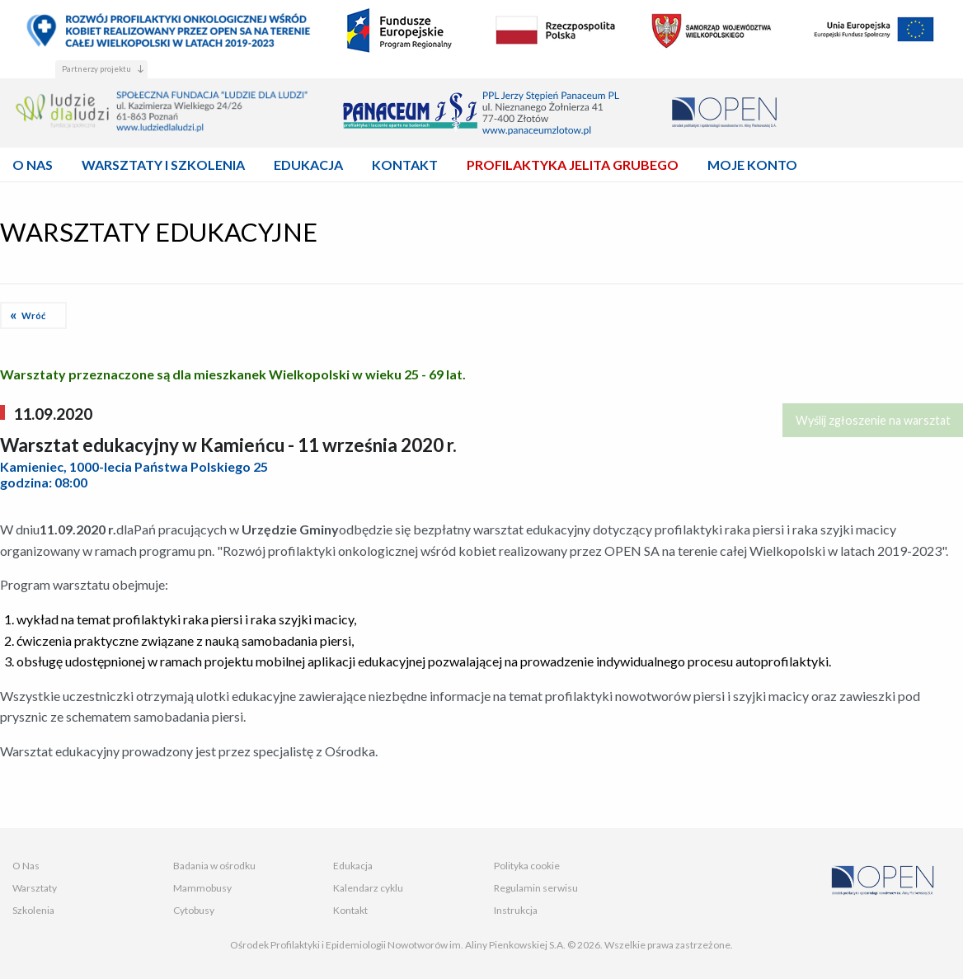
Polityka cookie (527, 865)
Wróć (33, 315)
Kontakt (350, 910)
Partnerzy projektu (96, 68)
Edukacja (353, 865)
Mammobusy (202, 888)
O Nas (26, 865)
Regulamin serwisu (536, 888)
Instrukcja (516, 910)
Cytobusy (193, 910)
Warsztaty (34, 888)
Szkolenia (33, 910)
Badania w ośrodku (214, 865)
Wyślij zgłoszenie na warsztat (873, 420)
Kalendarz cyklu (368, 888)
